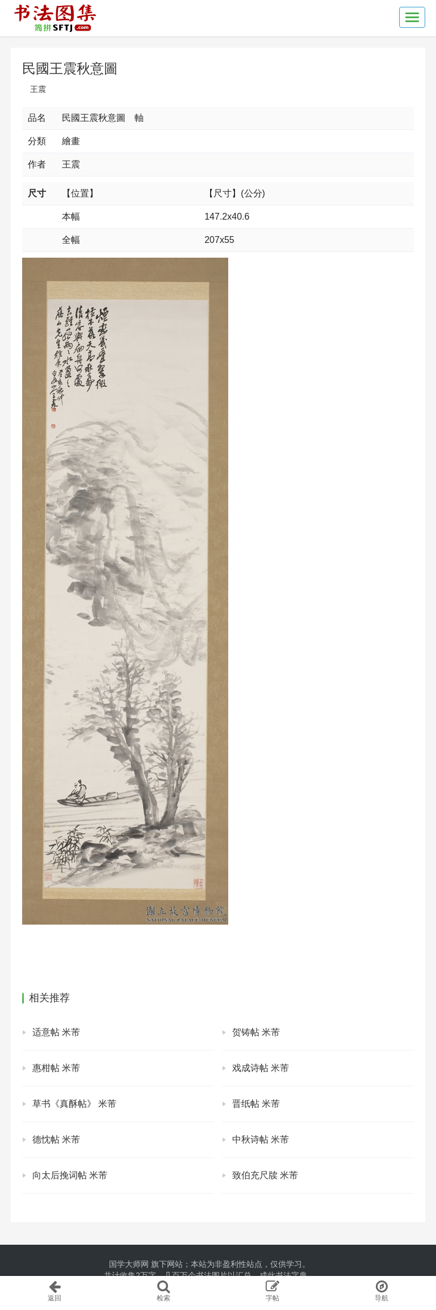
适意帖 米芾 (56, 1032)
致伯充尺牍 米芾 (265, 1175)
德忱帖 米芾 (56, 1139)
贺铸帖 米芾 (256, 1032)
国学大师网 (129, 1264)
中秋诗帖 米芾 (260, 1139)
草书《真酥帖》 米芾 (74, 1104)
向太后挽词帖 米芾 (69, 1175)
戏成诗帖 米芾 (260, 1068)
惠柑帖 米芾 (56, 1068)
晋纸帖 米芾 (256, 1104)
